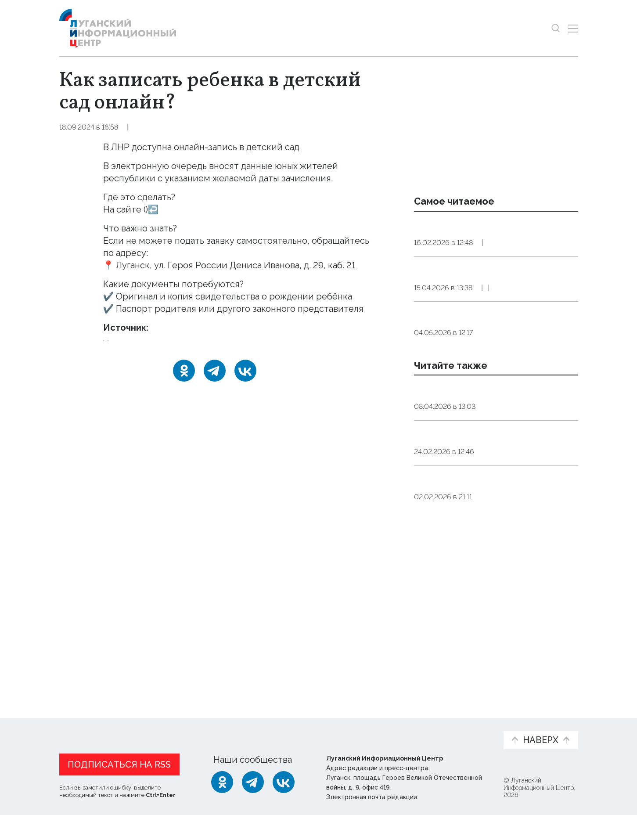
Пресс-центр (402, 729)
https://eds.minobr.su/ (192, 209)
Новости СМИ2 (85, 671)
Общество (180, 127)
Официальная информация (167, 729)
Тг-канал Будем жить (198, 327)
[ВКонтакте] (245, 382)
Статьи (116, 724)
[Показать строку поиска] (555, 28)
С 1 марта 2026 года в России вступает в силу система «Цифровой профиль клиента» (496, 237)
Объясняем (469, 724)
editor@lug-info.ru (450, 794)
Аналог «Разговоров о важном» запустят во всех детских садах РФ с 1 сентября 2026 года (495, 470)
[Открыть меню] (573, 28)
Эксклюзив (516, 344)
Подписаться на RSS (119, 762)
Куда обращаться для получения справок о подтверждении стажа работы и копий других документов (491, 305)
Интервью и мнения (269, 729)
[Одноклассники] (184, 382)
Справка (140, 127)
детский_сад (129, 347)
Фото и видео (341, 729)
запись (174, 347)
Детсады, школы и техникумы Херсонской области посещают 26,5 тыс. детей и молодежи (494, 594)
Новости (74, 724)
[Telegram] (215, 382)
